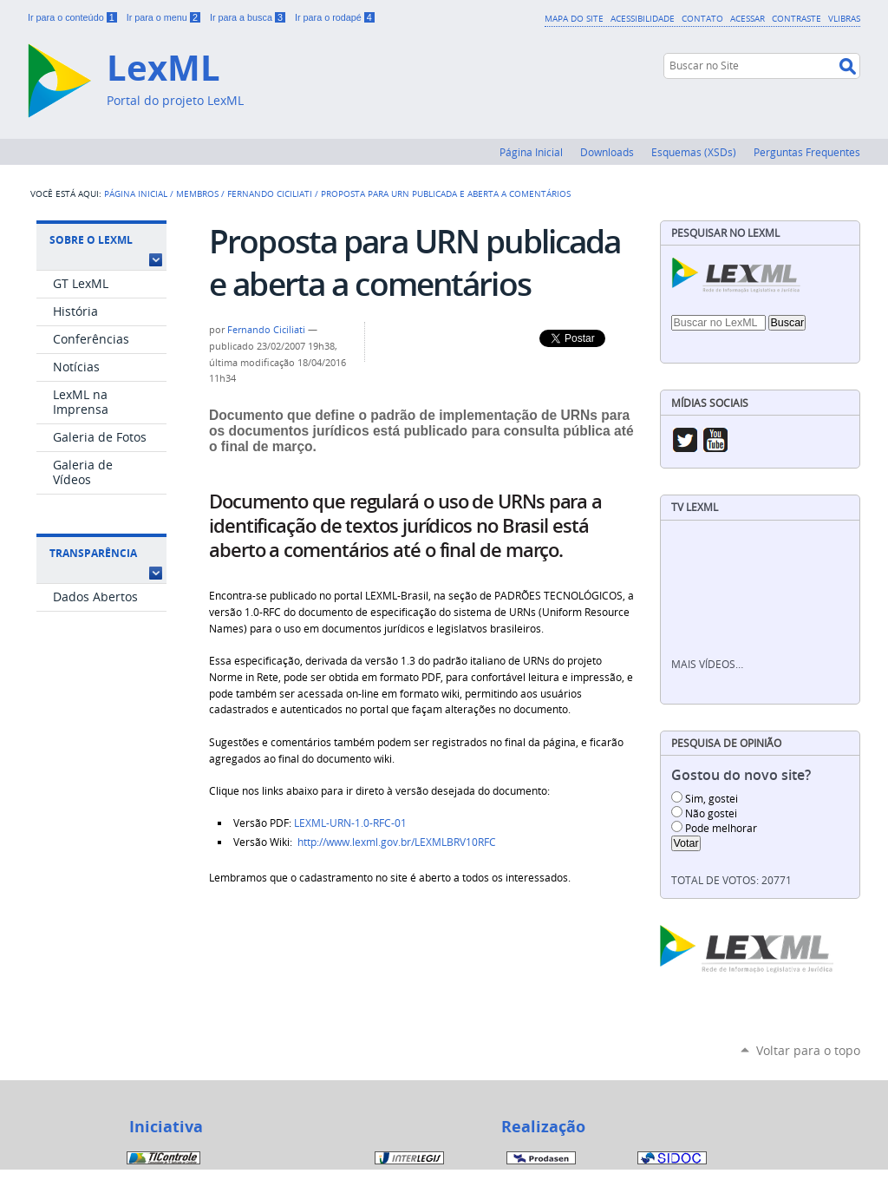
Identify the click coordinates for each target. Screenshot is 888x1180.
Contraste (796, 18)
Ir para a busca (249, 17)
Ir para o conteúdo (74, 17)
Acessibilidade (642, 18)
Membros (197, 193)
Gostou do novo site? (741, 775)
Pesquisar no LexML (725, 233)
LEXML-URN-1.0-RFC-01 (350, 823)
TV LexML (694, 507)
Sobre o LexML (91, 240)
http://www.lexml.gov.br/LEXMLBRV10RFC (396, 842)
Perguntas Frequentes (807, 152)
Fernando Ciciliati (269, 193)
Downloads (607, 152)
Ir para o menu (165, 17)
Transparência (93, 553)
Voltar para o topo (808, 1050)
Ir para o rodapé (335, 17)
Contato (702, 18)
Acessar (747, 18)
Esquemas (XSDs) (693, 152)
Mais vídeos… (707, 664)
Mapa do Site (574, 18)
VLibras (844, 18)
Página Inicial (531, 152)
